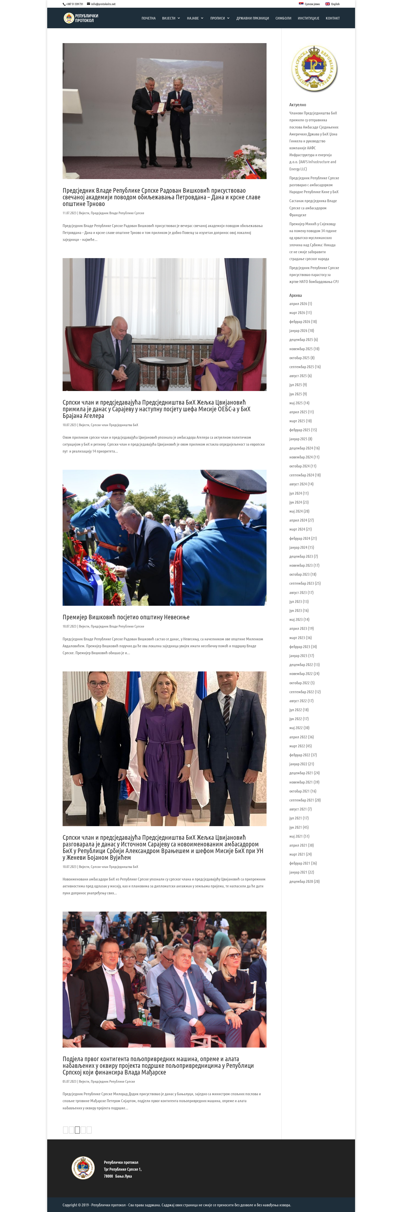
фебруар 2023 (299, 646)
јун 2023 (295, 610)
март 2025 (297, 420)
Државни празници (253, 18)
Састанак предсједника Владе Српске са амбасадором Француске (313, 207)
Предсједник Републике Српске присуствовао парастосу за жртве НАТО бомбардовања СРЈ (314, 274)
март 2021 (297, 854)
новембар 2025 (301, 348)
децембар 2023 (301, 556)
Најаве (193, 18)
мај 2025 (296, 402)
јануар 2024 (298, 547)
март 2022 (297, 745)
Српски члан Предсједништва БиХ (114, 424)
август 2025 (298, 375)
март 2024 (297, 528)
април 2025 (298, 411)
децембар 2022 (301, 664)
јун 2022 (295, 718)
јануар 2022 (298, 763)
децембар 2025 (301, 339)
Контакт (333, 18)
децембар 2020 (301, 881)
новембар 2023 (301, 565)
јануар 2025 (298, 438)
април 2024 (298, 519)
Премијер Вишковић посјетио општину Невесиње (126, 617)
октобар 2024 (299, 465)
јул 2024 (295, 493)
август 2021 (298, 808)
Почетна (149, 18)
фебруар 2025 (299, 429)
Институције (308, 18)
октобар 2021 (299, 790)
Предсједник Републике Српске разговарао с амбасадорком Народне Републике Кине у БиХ (314, 184)
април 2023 (298, 628)
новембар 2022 (301, 673)
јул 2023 (295, 601)
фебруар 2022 (299, 754)
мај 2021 (296, 836)
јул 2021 (295, 817)
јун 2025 (295, 393)
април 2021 (298, 845)
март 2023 (297, 637)
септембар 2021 (301, 799)
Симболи (283, 18)
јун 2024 (295, 502)
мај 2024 (296, 511)
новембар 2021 (301, 781)
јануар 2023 (298, 655)
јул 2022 (295, 709)
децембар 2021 (301, 772)
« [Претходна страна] (65, 1130)
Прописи (217, 18)
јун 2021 (295, 827)
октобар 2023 (299, 574)
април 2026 (298, 303)
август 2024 (298, 483)
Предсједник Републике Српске (113, 1081)
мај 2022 (296, 727)
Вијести (168, 18)
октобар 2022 (299, 682)
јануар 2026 (298, 330)
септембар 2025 (301, 366)
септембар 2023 (301, 583)
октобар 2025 (299, 357)
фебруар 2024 (299, 538)
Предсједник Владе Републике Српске (117, 212)
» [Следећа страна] (89, 1130)
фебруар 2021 (299, 863)
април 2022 (298, 736)
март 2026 (297, 312)
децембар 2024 (301, 447)
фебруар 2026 (299, 321)
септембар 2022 (301, 691)
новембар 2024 (301, 456)
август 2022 (298, 700)
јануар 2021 (298, 871)
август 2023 (298, 592)
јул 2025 (295, 384)
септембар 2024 (301, 474)
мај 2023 (296, 619)
